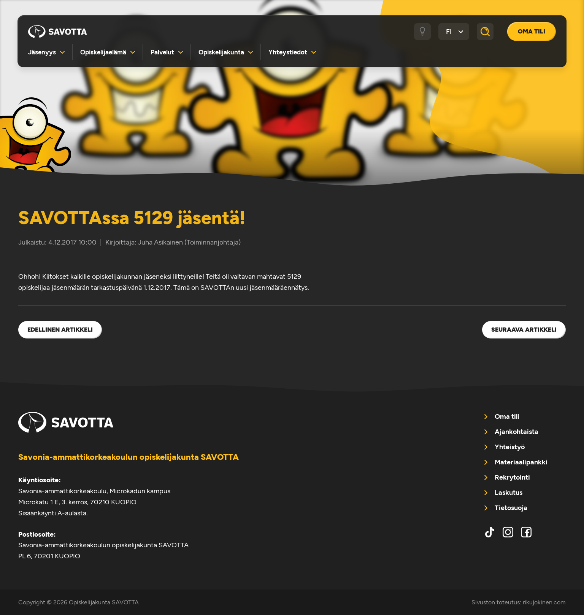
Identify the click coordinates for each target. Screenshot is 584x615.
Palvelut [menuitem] (162, 52)
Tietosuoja (511, 508)
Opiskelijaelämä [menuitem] (103, 52)
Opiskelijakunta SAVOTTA (57, 31)
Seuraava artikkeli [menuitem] (524, 329)
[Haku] (485, 31)
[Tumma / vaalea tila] (422, 31)
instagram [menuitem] (508, 532)
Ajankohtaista (516, 431)
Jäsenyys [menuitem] (42, 52)
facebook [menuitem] (526, 532)
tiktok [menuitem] (489, 532)
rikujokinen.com (544, 602)
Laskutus (508, 492)
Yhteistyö (510, 447)
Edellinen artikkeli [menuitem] (60, 329)
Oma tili (531, 31)
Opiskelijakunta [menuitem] (221, 52)
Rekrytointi (512, 477)
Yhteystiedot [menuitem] (287, 52)
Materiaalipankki (521, 462)
